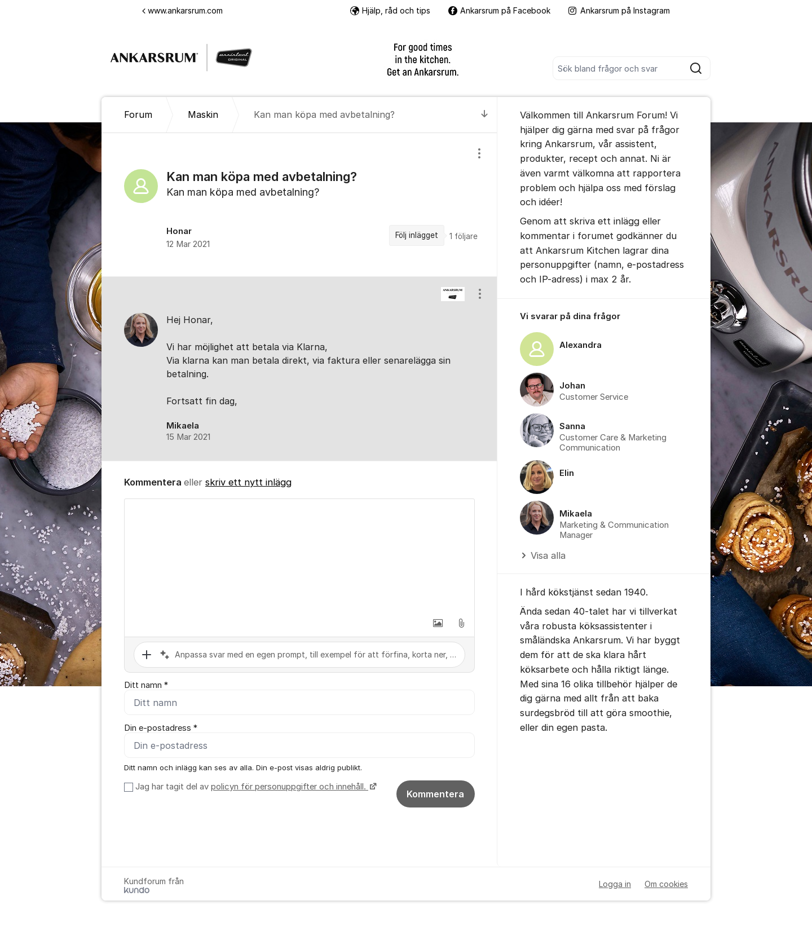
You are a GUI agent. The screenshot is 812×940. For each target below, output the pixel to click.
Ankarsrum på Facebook (499, 10)
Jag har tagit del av (254, 787)
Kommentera (435, 794)
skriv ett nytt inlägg (248, 482)
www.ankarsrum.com (182, 10)
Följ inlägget (416, 235)
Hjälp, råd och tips (390, 10)
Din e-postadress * (160, 728)
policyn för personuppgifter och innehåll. (289, 787)
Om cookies (666, 884)
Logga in (615, 884)
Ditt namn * (146, 685)
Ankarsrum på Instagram (619, 10)
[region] (299, 204)
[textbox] (299, 555)
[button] (437, 623)
